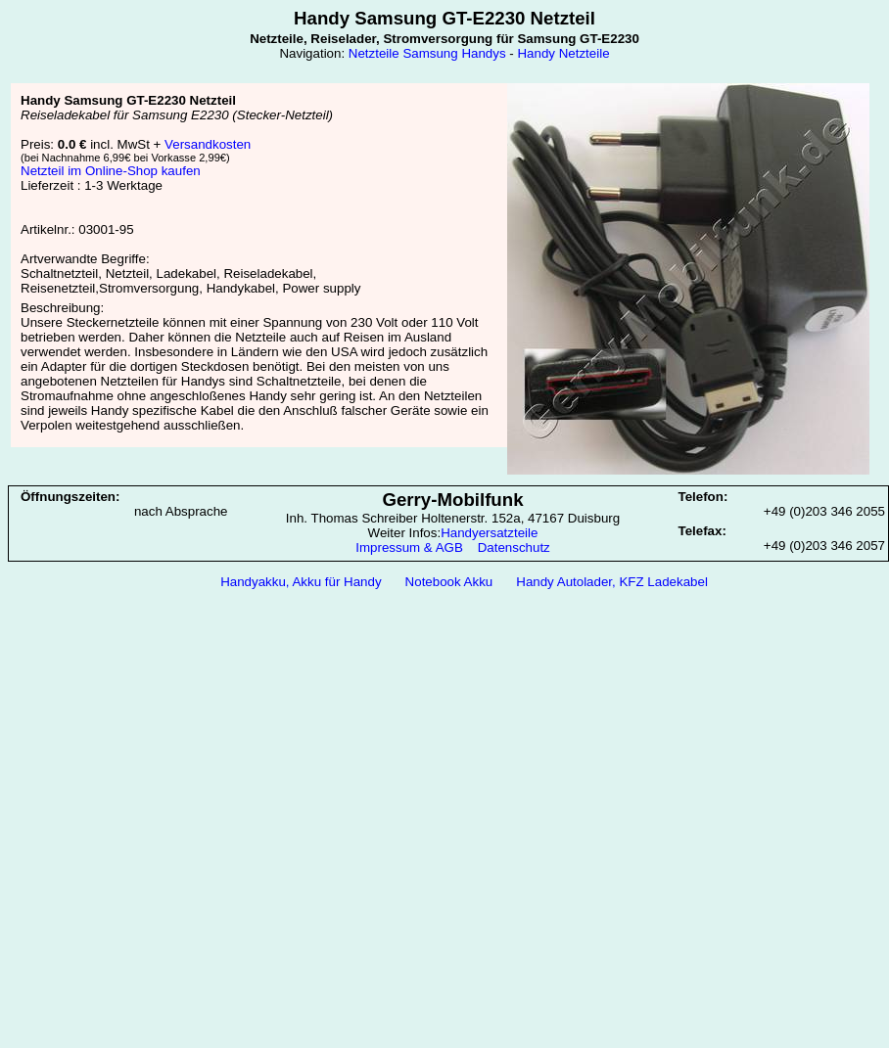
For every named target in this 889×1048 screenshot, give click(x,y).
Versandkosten (207, 144)
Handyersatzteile (489, 532)
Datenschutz (514, 547)
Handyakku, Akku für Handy (300, 581)
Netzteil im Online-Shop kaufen (111, 170)
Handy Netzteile (563, 53)
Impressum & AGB (409, 547)
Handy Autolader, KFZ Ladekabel (612, 581)
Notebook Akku (449, 581)
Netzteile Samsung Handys (427, 53)
